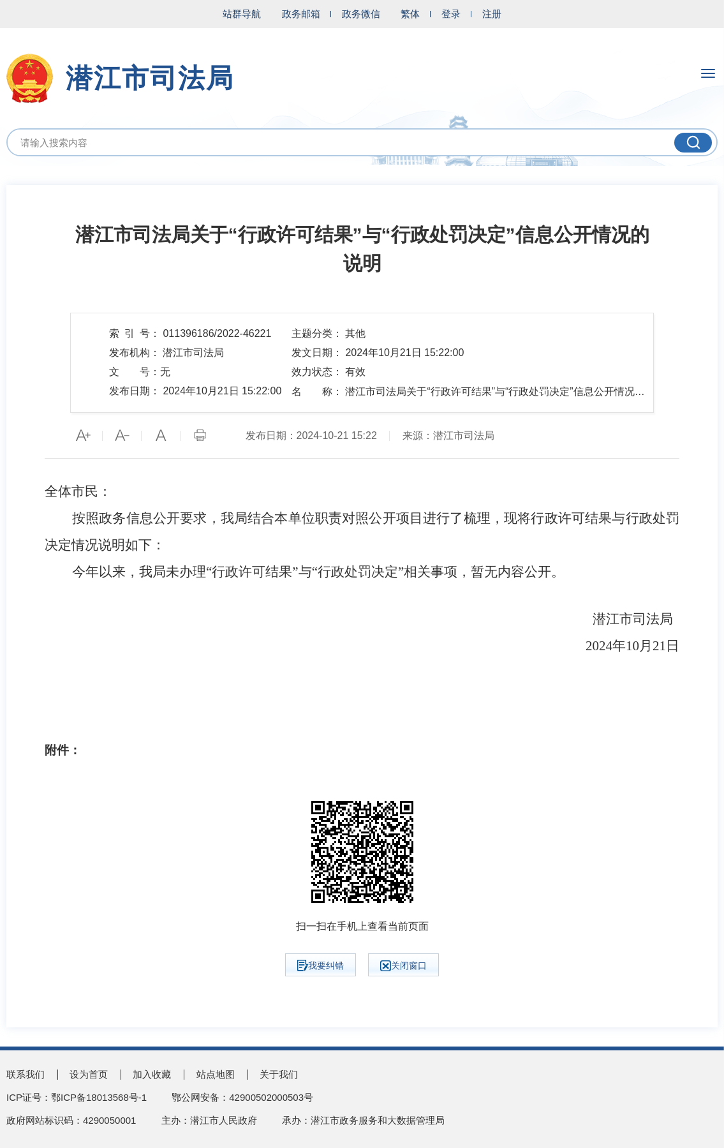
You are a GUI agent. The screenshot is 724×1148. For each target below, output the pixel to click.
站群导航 (242, 13)
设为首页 (89, 1074)
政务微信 (361, 13)
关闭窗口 (403, 965)
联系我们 (25, 1074)
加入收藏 (152, 1074)
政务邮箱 (301, 13)
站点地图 (215, 1074)
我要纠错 (320, 965)
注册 (491, 13)
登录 (451, 13)
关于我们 (279, 1074)
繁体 (410, 13)
